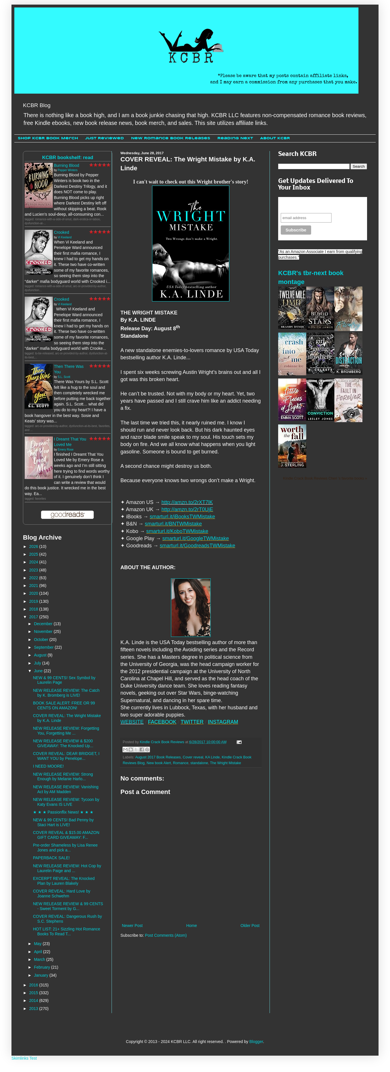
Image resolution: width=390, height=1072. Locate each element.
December (43, 623)
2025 (34, 554)
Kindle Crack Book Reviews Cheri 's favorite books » (325, 478)
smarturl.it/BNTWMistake (173, 524)
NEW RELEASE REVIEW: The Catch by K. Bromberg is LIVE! (66, 693)
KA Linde (212, 757)
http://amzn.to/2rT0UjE (187, 509)
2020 (34, 593)
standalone (199, 763)
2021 (34, 585)
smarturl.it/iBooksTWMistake (182, 516)
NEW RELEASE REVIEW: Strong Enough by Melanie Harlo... (63, 776)
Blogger (256, 1041)
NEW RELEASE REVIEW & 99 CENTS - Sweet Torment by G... (68, 906)
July (38, 663)
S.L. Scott (64, 376)
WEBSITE (132, 722)
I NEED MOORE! (48, 766)
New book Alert (159, 763)
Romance (180, 763)
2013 (34, 1008)
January (41, 975)
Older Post (250, 925)
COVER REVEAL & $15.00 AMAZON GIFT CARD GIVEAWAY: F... (66, 835)
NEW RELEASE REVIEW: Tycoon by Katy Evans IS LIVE (66, 802)
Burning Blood (66, 165)
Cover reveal (193, 757)
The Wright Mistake (225, 763)
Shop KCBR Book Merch (48, 138)
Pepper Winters (67, 170)
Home (191, 925)
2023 (34, 570)
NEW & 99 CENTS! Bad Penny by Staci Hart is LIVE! (63, 822)
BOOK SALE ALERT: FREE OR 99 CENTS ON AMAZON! (64, 705)
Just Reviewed (104, 138)
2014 (34, 1000)
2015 (34, 992)
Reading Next (235, 138)
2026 (34, 546)
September (44, 647)
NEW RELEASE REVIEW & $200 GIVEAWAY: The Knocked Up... (63, 743)
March (40, 959)
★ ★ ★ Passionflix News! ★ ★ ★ (63, 812)
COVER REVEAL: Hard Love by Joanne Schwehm (61, 893)
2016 (34, 985)
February (42, 967)
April (38, 951)
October (41, 639)
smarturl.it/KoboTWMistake (177, 531)
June (39, 671)
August (40, 655)
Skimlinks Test (24, 1058)
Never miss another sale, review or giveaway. (318, 205)
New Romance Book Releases (170, 138)
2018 (34, 609)
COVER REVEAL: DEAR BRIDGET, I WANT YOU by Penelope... (66, 756)
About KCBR (275, 138)
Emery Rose (65, 449)
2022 (34, 577)
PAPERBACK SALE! (51, 857)
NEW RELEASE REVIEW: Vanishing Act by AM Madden (65, 789)
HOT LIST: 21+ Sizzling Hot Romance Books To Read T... (66, 931)
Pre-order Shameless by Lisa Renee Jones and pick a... (65, 847)
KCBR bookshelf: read (67, 157)
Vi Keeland (64, 237)
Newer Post (132, 925)
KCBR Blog (36, 105)
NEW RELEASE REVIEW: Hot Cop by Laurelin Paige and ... (67, 868)
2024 (34, 562)
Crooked (61, 232)
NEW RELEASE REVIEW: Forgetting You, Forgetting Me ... (66, 730)
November (43, 631)
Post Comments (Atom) (166, 935)
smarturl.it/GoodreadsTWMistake (197, 545)
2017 (34, 617)
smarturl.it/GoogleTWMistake (195, 538)
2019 (34, 601)
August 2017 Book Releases (158, 757)
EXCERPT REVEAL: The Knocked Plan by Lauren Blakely (64, 881)
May (38, 943)
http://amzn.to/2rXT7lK (187, 502)
